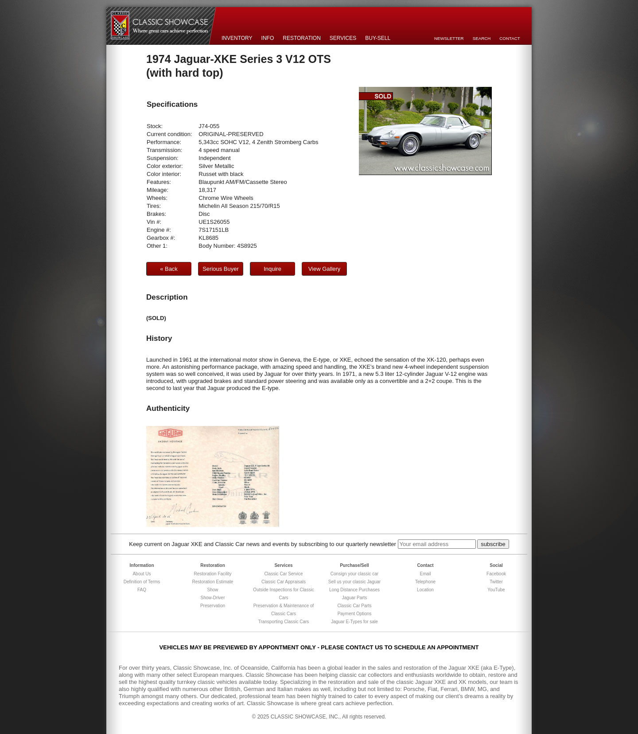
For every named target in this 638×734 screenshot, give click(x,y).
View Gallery (324, 268)
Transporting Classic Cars (283, 621)
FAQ (141, 589)
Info (267, 38)
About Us (141, 573)
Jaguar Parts (354, 597)
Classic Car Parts (354, 605)
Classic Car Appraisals (283, 581)
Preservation (212, 605)
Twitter (496, 581)
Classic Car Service (283, 573)
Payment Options (355, 613)
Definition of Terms (142, 581)
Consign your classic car (354, 573)
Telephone (425, 581)
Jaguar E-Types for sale (354, 621)
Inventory (237, 38)
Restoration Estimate (212, 581)
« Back (169, 268)
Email (425, 573)
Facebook (496, 573)
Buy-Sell (377, 38)
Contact (509, 38)
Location (425, 589)
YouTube (496, 589)
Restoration (302, 38)
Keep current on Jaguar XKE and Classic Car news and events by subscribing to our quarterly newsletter (262, 544)
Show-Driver (212, 597)
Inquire (272, 268)
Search (482, 38)
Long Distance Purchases (354, 589)
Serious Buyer (220, 268)
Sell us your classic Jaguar (354, 581)
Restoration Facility (212, 573)
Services (343, 38)
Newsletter (449, 38)
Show (212, 589)
